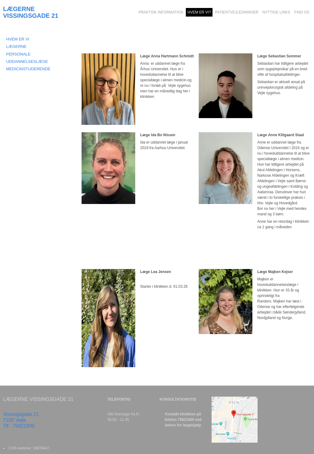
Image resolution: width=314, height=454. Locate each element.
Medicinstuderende (28, 69)
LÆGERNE (16, 46)
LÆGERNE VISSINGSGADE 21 (30, 12)
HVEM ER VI (17, 39)
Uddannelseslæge (27, 61)
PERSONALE (18, 54)
